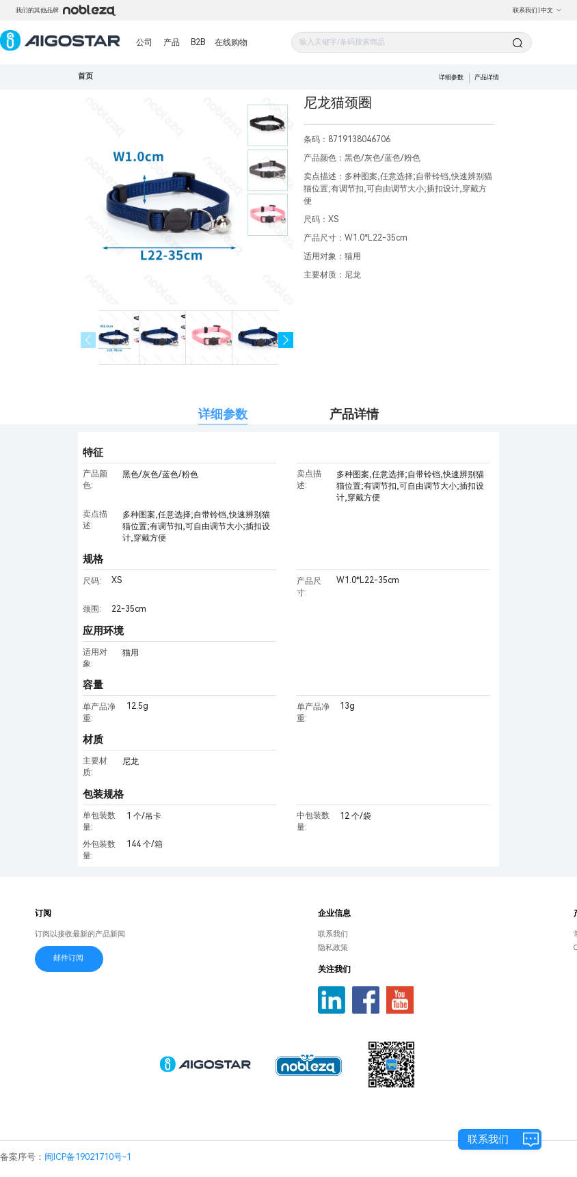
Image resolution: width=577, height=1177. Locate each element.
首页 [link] (85, 76)
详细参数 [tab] (222, 414)
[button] (286, 340)
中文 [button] (551, 10)
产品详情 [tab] (354, 414)
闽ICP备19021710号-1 (87, 1157)
